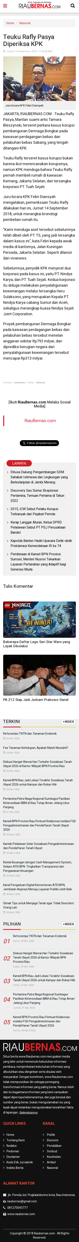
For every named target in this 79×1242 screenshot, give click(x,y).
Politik (51, 1135)
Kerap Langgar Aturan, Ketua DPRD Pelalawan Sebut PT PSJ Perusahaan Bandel (38, 527)
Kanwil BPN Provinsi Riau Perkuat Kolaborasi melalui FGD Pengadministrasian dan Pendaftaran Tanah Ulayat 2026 (39, 825)
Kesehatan (54, 1157)
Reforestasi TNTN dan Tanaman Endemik (30, 733)
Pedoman (13, 1151)
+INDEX (68, 722)
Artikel (51, 1162)
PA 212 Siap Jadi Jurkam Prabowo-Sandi (35, 699)
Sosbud (52, 1151)
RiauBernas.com (40, 420)
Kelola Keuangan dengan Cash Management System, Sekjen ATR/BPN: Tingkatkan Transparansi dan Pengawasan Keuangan (37, 866)
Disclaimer (13, 1157)
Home (10, 23)
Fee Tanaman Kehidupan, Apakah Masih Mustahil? (35, 748)
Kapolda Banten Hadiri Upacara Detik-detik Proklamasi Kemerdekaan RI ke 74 (41, 543)
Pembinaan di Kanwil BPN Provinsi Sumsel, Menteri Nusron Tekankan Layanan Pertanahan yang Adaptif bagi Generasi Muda (38, 562)
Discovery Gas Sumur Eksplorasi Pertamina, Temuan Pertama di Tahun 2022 (37, 495)
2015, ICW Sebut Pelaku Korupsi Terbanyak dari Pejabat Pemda (34, 512)
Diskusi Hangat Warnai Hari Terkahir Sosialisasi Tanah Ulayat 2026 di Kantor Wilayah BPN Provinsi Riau (37, 764)
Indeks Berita (15, 1168)
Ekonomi (52, 1140)
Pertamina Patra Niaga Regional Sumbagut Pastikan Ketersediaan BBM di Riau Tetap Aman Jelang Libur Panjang (36, 803)
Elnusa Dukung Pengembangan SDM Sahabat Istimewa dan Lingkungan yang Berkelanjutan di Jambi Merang (39, 477)
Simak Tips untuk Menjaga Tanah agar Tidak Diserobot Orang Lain (38, 905)
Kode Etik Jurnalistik (20, 1162)
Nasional (24, 23)
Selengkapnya (28, 1112)
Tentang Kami (16, 1140)
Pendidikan (54, 1146)
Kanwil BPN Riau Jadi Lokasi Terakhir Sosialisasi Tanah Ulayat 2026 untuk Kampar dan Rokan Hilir (38, 782)
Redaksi (12, 1146)
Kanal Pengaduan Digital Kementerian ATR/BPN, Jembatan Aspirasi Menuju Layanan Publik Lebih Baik (37, 887)
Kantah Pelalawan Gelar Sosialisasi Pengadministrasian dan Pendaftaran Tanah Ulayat (38, 846)
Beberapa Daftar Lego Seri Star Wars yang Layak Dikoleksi (36, 644)
